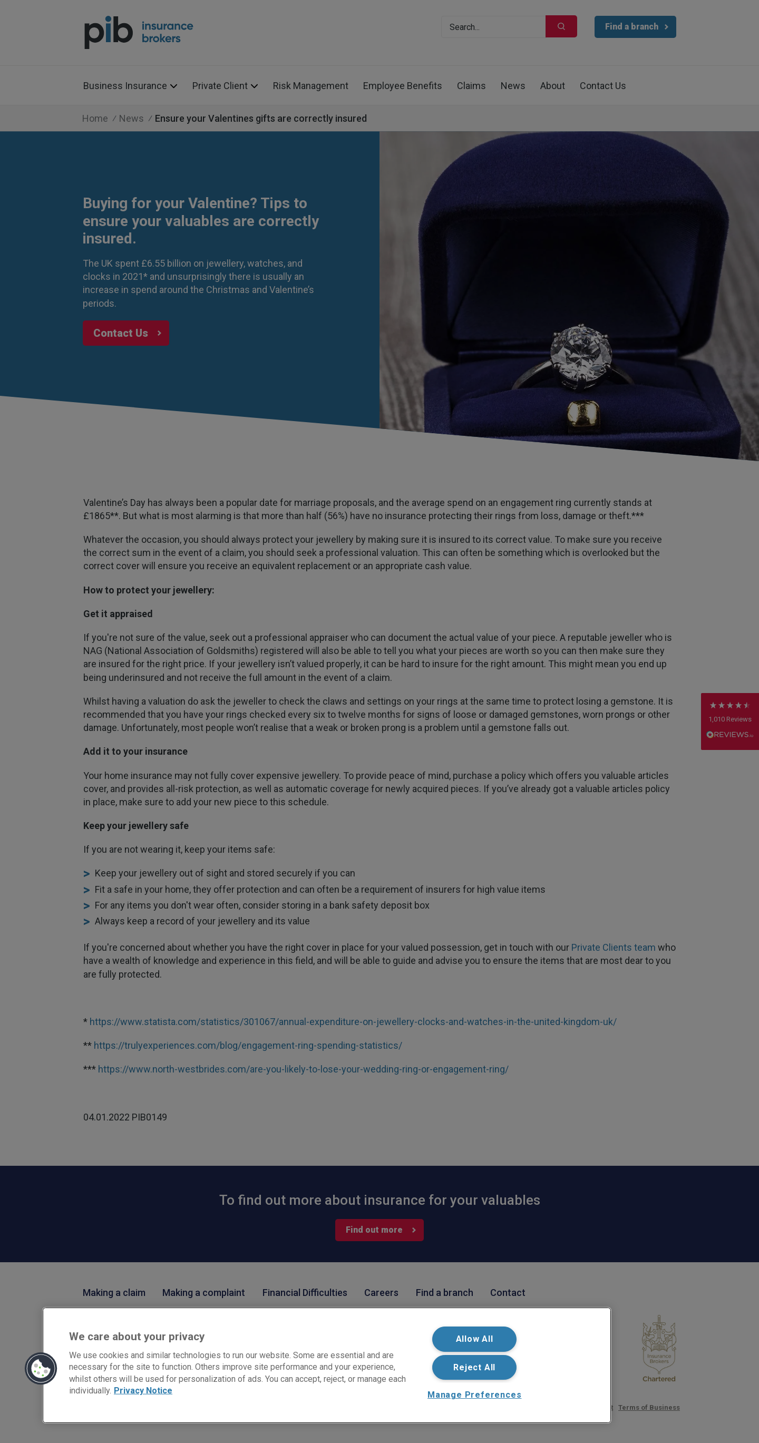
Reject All (474, 1367)
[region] (326, 1365)
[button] (41, 1369)
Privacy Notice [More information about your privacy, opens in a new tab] (143, 1391)
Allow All (474, 1339)
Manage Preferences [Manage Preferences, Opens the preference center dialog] (474, 1395)
